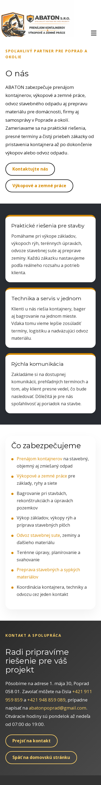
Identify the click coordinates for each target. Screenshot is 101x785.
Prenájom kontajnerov (39, 459)
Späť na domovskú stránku (41, 757)
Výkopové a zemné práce (39, 186)
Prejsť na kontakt (31, 741)
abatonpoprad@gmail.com (57, 708)
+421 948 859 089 (46, 700)
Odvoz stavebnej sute (38, 535)
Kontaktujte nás (30, 169)
